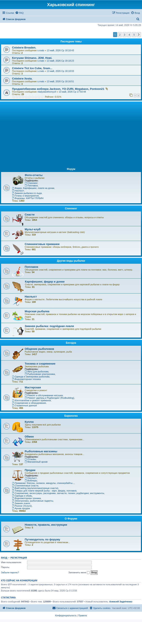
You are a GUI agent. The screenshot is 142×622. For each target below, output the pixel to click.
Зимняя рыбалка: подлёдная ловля (49, 326)
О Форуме (71, 518)
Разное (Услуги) (22, 506)
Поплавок (31, 185)
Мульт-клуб (33, 229)
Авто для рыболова (36, 371)
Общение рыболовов (39, 348)
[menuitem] (19, 12)
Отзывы (30, 459)
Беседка (71, 342)
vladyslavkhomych (46, 91)
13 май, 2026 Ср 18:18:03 (60, 71)
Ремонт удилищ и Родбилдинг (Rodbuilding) (49, 398)
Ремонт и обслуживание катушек (44, 395)
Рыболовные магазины (41, 451)
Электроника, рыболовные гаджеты (32, 500)
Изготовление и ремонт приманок (31, 400)
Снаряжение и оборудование (29, 403)
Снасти (30, 214)
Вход (4, 557)
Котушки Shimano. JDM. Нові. (32, 57)
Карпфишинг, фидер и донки (45, 281)
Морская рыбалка (37, 311)
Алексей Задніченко (120, 601)
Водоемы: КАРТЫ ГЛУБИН (27, 198)
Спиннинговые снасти (25, 485)
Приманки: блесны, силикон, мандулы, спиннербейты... (43, 483)
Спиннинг (31, 183)
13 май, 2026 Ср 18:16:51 (60, 81)
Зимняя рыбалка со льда (27, 193)
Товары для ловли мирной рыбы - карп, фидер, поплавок (44, 490)
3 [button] (124, 34)
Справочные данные (24, 405)
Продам (30, 470)
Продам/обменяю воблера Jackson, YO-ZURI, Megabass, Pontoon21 (58, 88)
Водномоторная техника (26, 379)
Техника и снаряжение (40, 363)
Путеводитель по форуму (42, 539)
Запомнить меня (78, 572)
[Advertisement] (71, 134)
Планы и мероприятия (25, 195)
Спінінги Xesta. (22, 78)
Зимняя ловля (21, 503)
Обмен (29, 436)
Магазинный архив (36, 461)
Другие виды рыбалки (71, 260)
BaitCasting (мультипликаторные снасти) (35, 488)
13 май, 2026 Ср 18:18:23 (60, 60)
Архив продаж (21, 508)
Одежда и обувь (22, 495)
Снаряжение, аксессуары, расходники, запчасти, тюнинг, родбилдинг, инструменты (58, 493)
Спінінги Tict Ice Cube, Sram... (32, 68)
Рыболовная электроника (40, 374)
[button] (139, 34)
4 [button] (129, 34)
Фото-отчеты (33, 175)
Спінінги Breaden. (24, 47)
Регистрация (19, 557)
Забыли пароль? (10, 572)
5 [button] (134, 34)
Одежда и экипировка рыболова (30, 376)
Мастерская (33, 387)
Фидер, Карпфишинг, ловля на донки (33, 188)
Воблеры (31, 480)
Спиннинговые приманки (42, 244)
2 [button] (119, 34)
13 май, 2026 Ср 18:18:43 (60, 50)
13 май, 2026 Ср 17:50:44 (72, 91)
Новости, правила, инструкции (46, 524)
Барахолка (71, 415)
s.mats (40, 50)
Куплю (29, 421)
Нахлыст (18, 190)
